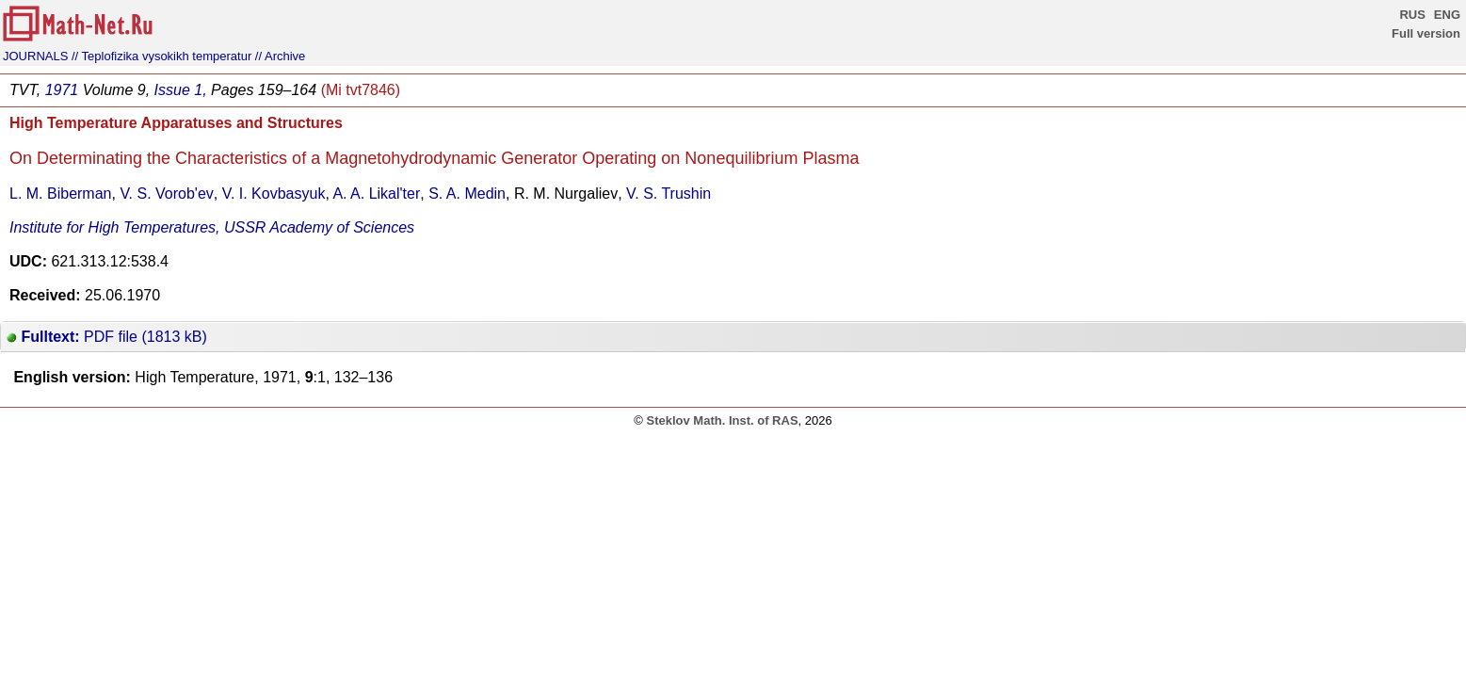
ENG (1447, 15)
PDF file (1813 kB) (107, 337)
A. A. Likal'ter (376, 194)
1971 (62, 90)
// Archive (280, 56)
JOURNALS (35, 56)
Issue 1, (180, 90)
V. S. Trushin (668, 194)
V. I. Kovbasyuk (274, 194)
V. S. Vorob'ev (166, 194)
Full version (1426, 33)
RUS (1412, 15)
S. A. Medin (467, 194)
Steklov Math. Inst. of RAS (721, 420)
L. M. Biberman (60, 194)
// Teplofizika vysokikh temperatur (161, 56)
